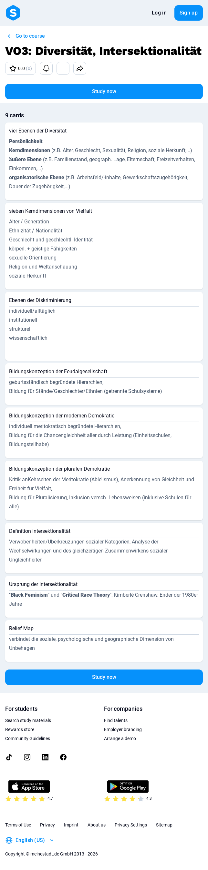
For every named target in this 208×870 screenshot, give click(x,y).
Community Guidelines (27, 738)
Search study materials (28, 720)
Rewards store (19, 729)
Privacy (47, 824)
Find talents (116, 720)
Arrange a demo (120, 738)
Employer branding (123, 729)
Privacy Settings (131, 824)
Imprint (71, 824)
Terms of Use (18, 824)
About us (97, 824)
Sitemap (164, 824)
